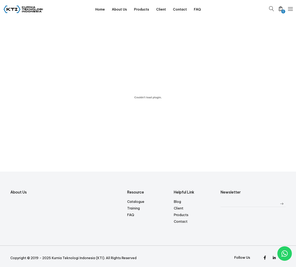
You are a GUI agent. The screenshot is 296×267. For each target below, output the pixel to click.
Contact (180, 221)
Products (181, 215)
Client (178, 208)
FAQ (130, 215)
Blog (177, 202)
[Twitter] (265, 258)
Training (133, 208)
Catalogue (135, 202)
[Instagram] (274, 258)
